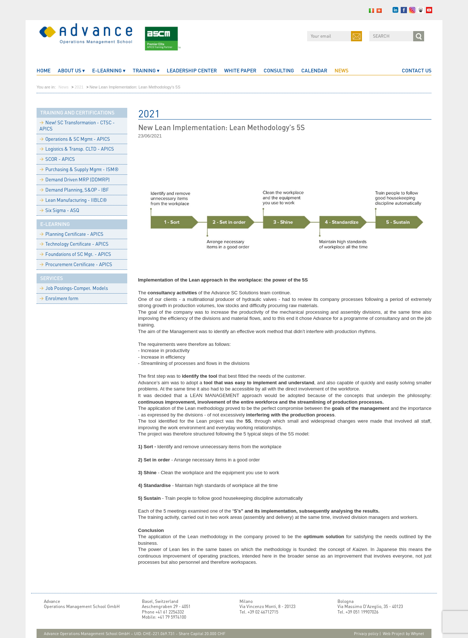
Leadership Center (192, 70)
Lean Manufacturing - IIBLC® (73, 200)
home (43, 70)
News (341, 70)
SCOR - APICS (57, 159)
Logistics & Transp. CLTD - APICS (76, 149)
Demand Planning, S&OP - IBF (74, 190)
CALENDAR (314, 70)
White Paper (240, 70)
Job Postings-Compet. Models (73, 288)
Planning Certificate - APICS (71, 234)
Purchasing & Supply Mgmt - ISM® (78, 169)
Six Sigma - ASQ (59, 210)
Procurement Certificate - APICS (75, 264)
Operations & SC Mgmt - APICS (74, 139)
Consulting (279, 70)
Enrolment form (58, 298)
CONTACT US (416, 70)
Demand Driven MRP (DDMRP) (74, 179)
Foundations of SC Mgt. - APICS (75, 254)
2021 (79, 87)
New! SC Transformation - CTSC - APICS (77, 126)
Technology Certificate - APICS (74, 244)
